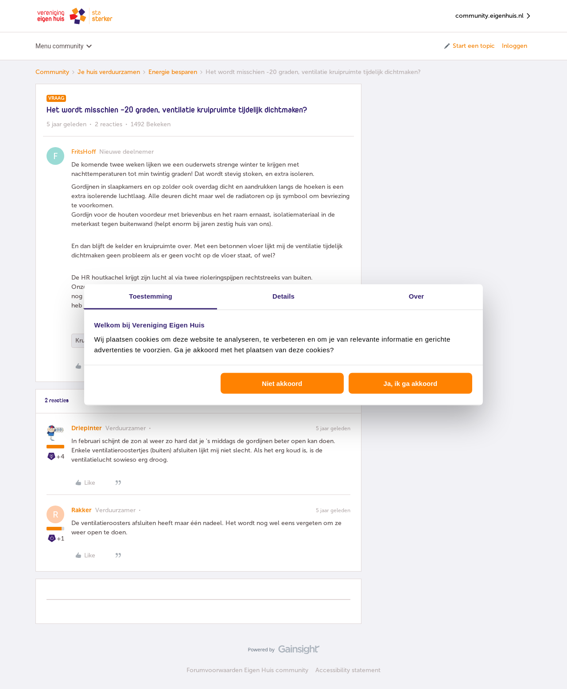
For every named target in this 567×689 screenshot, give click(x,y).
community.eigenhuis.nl (493, 16)
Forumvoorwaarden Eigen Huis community (247, 670)
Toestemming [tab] (150, 296)
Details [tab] (283, 296)
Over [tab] (416, 296)
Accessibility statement (348, 670)
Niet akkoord (282, 383)
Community (52, 72)
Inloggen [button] (514, 46)
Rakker (81, 510)
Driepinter (86, 428)
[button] (469, 46)
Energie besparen (172, 72)
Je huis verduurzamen (109, 72)
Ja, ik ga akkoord (411, 383)
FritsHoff (83, 152)
